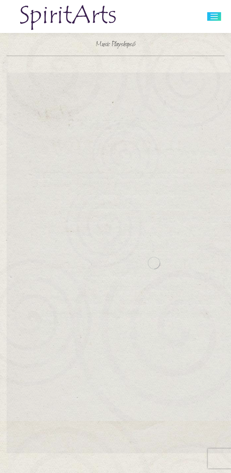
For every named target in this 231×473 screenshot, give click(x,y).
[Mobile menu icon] (214, 16)
